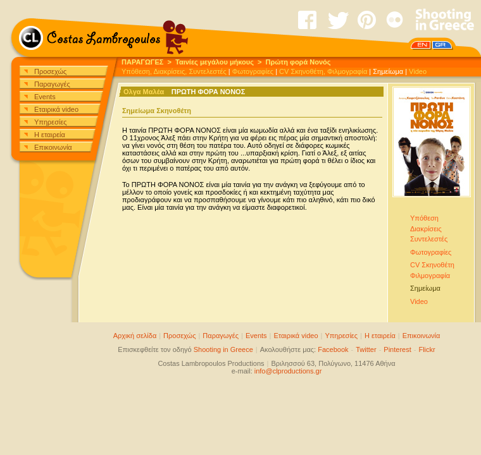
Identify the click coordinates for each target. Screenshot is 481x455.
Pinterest (397, 349)
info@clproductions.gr (288, 371)
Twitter (366, 349)
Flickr (426, 349)
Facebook (333, 349)
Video (418, 71)
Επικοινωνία (53, 147)
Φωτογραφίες (252, 71)
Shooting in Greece (223, 349)
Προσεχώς (50, 71)
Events (45, 96)
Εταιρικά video (56, 109)
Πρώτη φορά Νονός (298, 62)
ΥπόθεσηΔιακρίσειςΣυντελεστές (428, 228)
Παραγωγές (52, 84)
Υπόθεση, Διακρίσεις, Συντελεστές (174, 71)
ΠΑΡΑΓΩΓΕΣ (142, 62)
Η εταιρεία (49, 134)
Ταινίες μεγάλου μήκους (214, 62)
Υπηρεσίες (50, 122)
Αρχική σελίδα (135, 335)
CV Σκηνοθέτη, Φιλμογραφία (323, 71)
